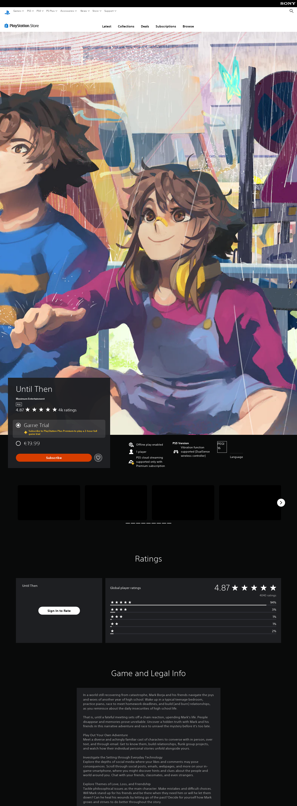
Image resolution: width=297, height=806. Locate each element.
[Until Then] (49, 498)
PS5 (29, 11)
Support (109, 11)
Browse (188, 22)
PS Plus (50, 11)
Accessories (67, 11)
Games (17, 11)
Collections (126, 22)
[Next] (281, 499)
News (83, 11)
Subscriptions (166, 22)
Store (95, 11)
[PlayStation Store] (22, 21)
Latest (106, 22)
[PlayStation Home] (7, 11)
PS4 (39, 11)
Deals (145, 22)
